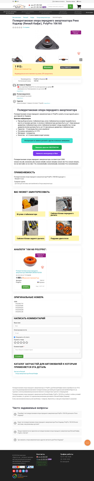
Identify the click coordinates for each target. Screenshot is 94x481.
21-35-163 (35, 5)
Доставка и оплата (58, 1)
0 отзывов (26, 27)
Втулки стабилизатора (27, 214)
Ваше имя (17, 322)
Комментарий (19, 346)
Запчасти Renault (19, 371)
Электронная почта (20, 330)
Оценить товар (19, 339)
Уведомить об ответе (21, 337)
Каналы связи (70, 1)
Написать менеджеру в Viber (47, 153)
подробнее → (20, 91)
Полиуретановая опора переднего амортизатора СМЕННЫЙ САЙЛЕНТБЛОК (29, 271)
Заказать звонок (41, 462)
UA (17, 1)
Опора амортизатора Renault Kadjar (26, 373)
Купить (48, 67)
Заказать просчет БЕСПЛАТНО (47, 147)
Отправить (18, 356)
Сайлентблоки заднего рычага (30, 238)
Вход (79, 1)
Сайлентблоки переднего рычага (62, 214)
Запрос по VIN (42, 464)
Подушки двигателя (59, 238)
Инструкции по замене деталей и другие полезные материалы (47, 140)
